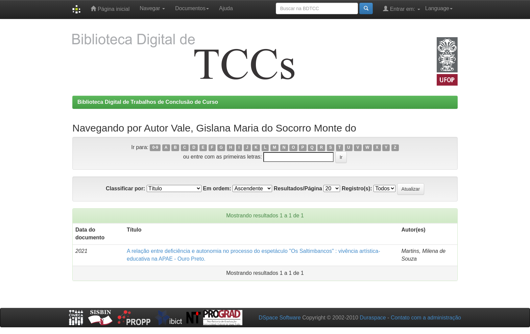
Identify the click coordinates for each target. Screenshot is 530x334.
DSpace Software (280, 317)
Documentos (192, 8)
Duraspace (373, 317)
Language (439, 8)
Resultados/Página (298, 188)
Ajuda (226, 8)
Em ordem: (217, 188)
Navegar (152, 8)
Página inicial (110, 8)
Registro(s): (357, 188)
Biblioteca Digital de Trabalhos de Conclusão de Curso (147, 102)
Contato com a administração (426, 317)
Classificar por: (125, 188)
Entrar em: (401, 8)
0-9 (155, 147)
